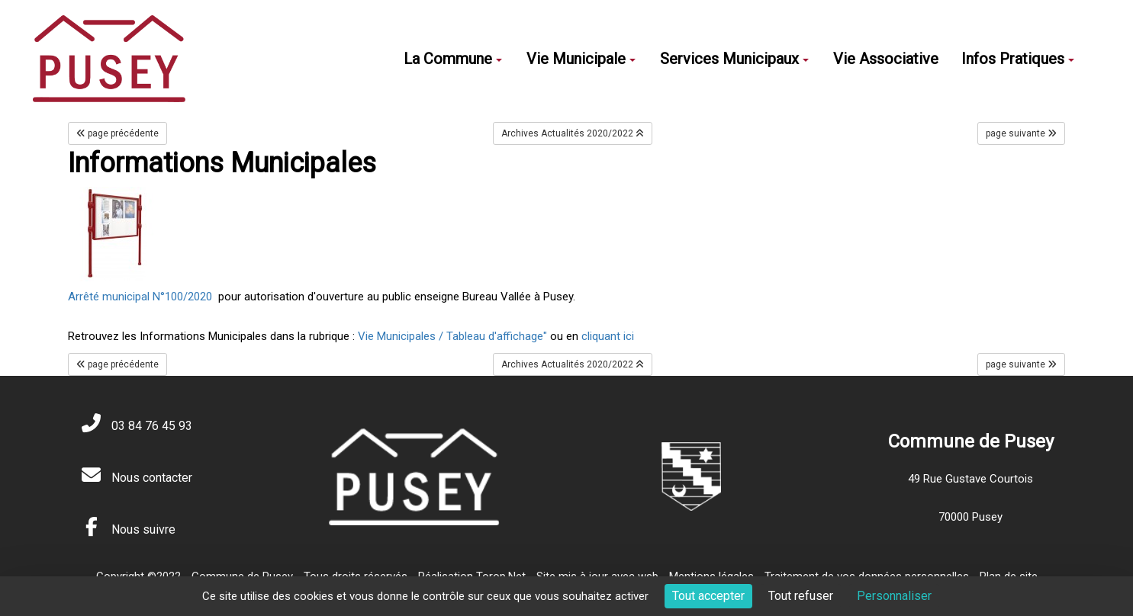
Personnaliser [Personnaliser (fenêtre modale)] (894, 596)
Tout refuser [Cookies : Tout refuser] (800, 596)
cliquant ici (606, 336)
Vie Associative (885, 59)
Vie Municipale (581, 59)
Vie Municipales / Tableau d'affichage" (454, 336)
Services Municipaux (734, 59)
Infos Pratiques (1017, 59)
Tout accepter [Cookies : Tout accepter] (708, 596)
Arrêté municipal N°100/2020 (140, 296)
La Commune (453, 59)
